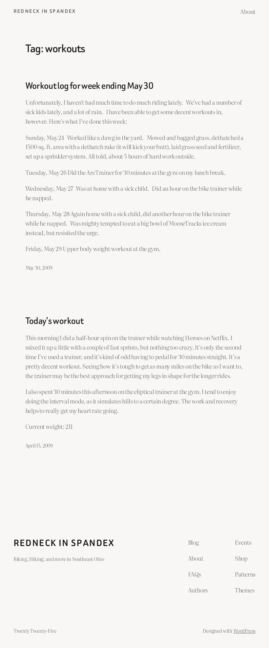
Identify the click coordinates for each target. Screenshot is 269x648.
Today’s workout (54, 320)
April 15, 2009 (39, 445)
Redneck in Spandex (45, 11)
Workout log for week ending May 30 (89, 85)
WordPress (244, 630)
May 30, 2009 (38, 267)
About (247, 11)
